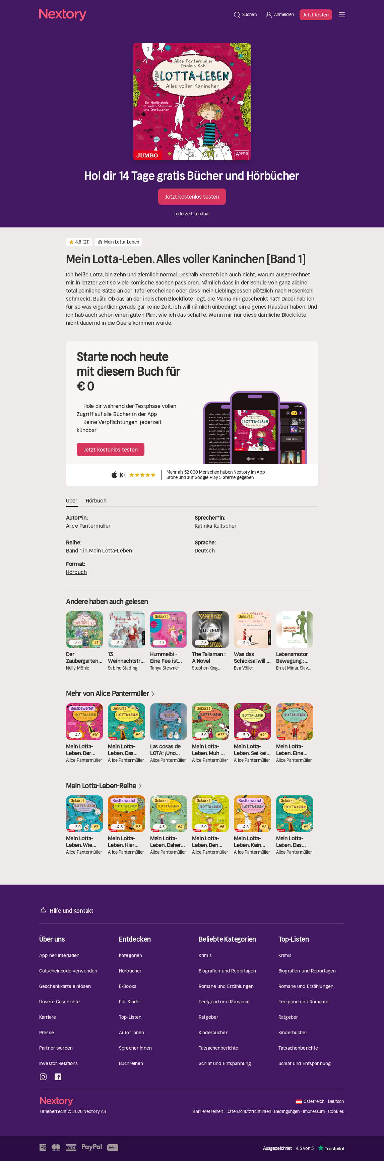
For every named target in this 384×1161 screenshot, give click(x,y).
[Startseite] (134, 15)
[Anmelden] (279, 15)
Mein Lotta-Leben (110, 550)
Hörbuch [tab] (96, 500)
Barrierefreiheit (208, 1111)
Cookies (336, 1111)
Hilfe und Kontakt (66, 910)
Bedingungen (287, 1111)
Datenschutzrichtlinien (249, 1111)
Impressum (314, 1111)
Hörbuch (76, 572)
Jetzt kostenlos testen (192, 196)
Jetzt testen (316, 15)
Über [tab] (72, 500)
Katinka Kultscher (216, 525)
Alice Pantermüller (88, 525)
